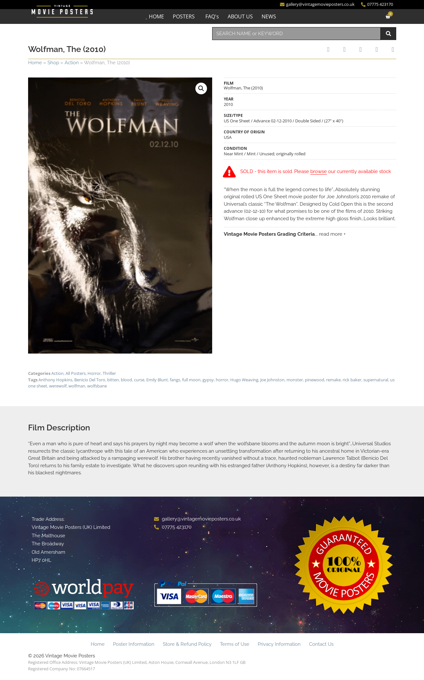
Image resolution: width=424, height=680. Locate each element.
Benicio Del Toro (89, 380)
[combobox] (296, 33)
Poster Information (133, 644)
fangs (175, 380)
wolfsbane (97, 386)
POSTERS (184, 16)
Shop (53, 63)
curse (139, 380)
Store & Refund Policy (187, 644)
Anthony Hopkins (55, 380)
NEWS (269, 16)
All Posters (76, 373)
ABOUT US (240, 16)
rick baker (352, 380)
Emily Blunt (157, 380)
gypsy (208, 380)
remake (333, 380)
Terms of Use (234, 644)
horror (222, 380)
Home (35, 63)
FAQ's (212, 16)
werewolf (58, 386)
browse (319, 172)
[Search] (388, 33)
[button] (201, 88)
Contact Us (321, 644)
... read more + (330, 234)
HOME (156, 16)
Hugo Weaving (244, 380)
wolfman (76, 386)
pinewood (314, 380)
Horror (94, 373)
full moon (191, 380)
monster (294, 380)
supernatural (375, 380)
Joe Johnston (272, 380)
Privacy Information (279, 644)
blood (126, 380)
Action (72, 63)
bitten (113, 380)
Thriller (109, 373)
